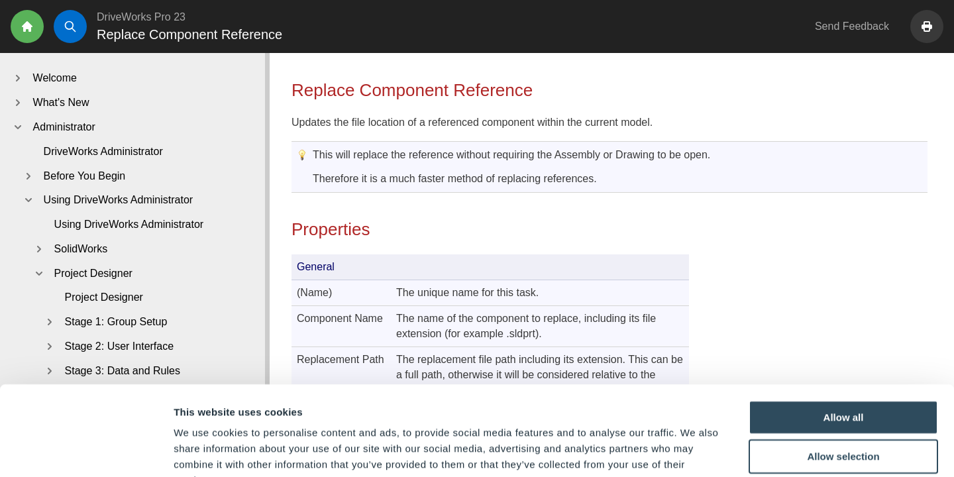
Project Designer (104, 297)
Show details (695, 450)
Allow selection (843, 374)
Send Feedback (852, 26)
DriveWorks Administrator (103, 151)
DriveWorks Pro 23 (141, 17)
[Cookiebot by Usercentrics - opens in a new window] (86, 451)
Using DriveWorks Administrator (129, 224)
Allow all (843, 334)
